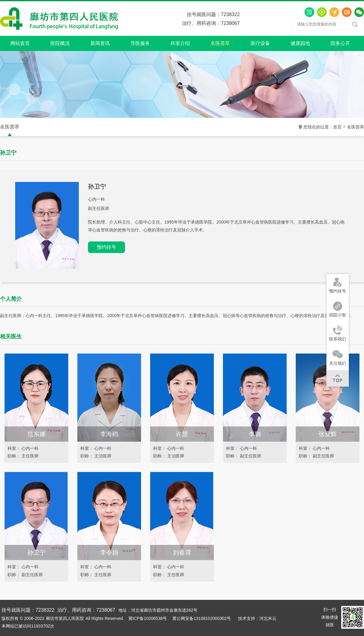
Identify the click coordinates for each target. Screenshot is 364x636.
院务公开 (340, 43)
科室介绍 (180, 43)
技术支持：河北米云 (257, 618)
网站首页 (20, 43)
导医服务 (140, 43)
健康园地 (300, 43)
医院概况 (60, 43)
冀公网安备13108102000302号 (201, 618)
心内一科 (96, 199)
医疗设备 (260, 43)
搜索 (355, 24)
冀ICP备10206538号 (147, 618)
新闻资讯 (100, 43)
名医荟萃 (220, 43)
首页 (337, 127)
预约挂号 (106, 247)
